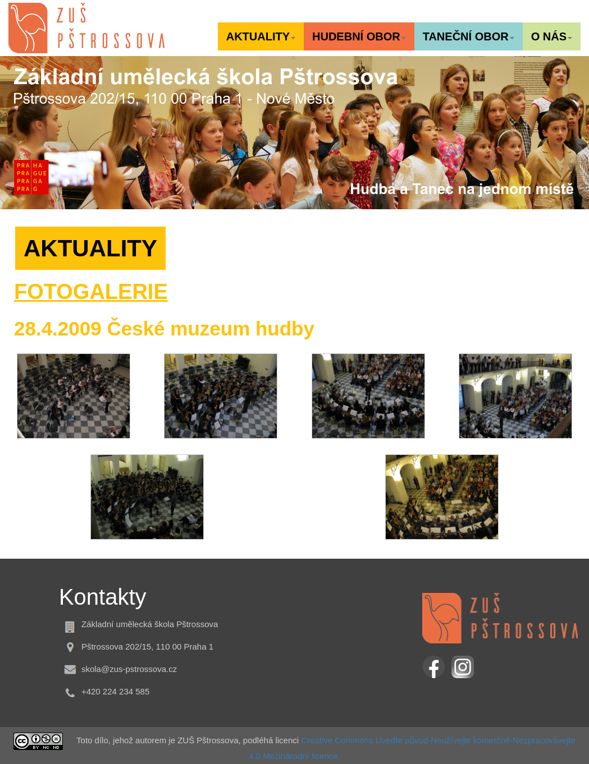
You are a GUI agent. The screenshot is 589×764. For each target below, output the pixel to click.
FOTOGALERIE (91, 291)
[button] (261, 36)
